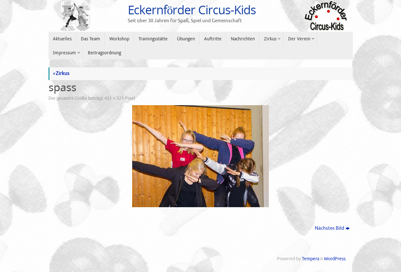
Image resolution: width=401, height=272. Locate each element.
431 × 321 (114, 98)
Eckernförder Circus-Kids (192, 10)
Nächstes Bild (332, 228)
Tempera (310, 259)
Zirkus (61, 74)
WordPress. (335, 259)
